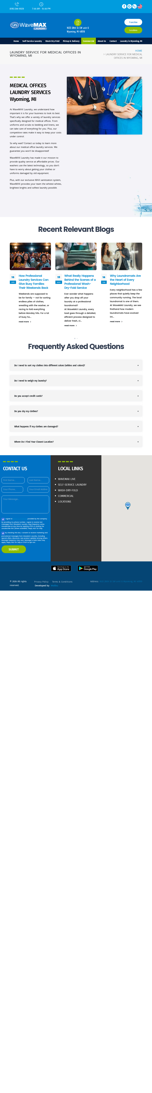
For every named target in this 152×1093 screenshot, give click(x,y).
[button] (75, 338)
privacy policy (41, 581)
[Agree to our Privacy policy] (3, 519)
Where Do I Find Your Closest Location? (34, 441)
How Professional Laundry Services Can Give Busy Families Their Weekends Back (33, 282)
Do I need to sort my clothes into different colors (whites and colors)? (49, 365)
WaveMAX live (67, 479)
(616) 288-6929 (17, 6)
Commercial (88, 41)
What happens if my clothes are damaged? (36, 426)
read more (25, 321)
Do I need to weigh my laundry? (30, 380)
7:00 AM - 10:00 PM (41, 6)
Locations (133, 30)
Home (16, 41)
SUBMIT (14, 549)
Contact (113, 41)
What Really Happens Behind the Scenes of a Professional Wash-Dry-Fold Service (80, 282)
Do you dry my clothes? (26, 411)
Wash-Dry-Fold (52, 41)
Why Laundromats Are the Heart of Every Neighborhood (125, 280)
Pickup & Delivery (71, 41)
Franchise (133, 22)
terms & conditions (20, 519)
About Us (102, 41)
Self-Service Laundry (32, 41)
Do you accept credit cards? (28, 396)
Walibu (54, 585)
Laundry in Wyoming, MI (131, 41)
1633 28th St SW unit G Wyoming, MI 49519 (120, 581)
